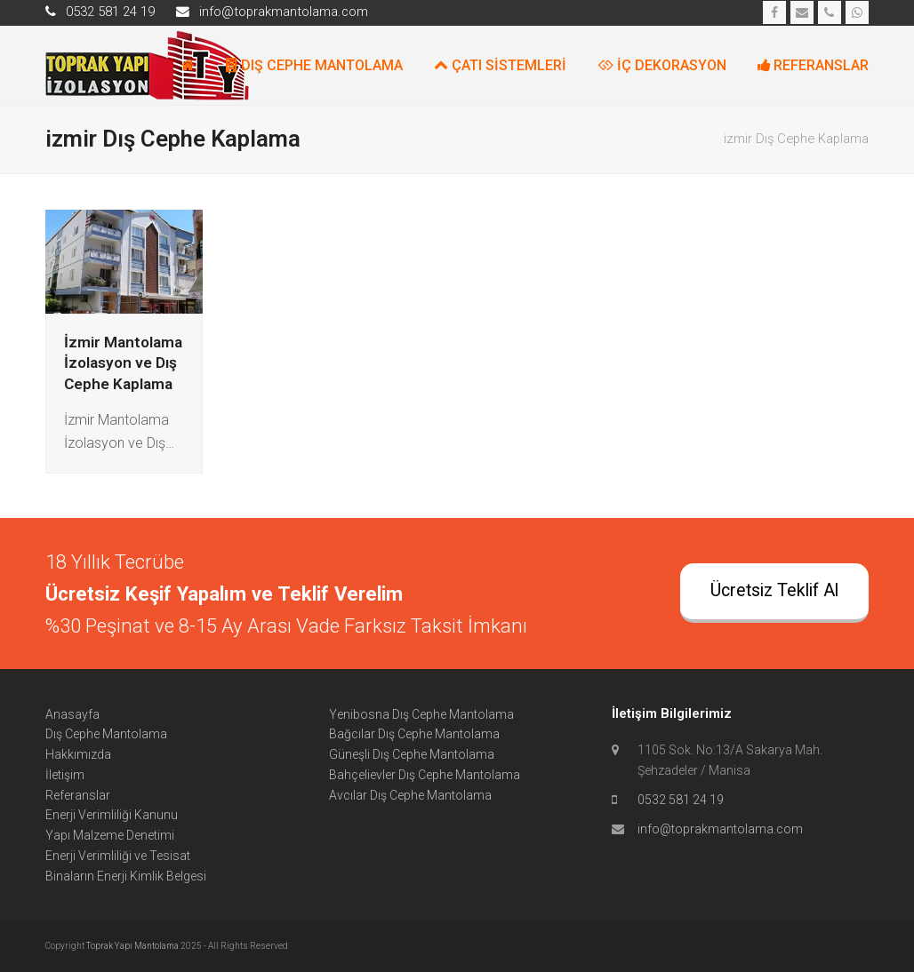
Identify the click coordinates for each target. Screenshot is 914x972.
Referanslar (77, 795)
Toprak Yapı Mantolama (133, 946)
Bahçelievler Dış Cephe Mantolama (424, 775)
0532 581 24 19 (680, 800)
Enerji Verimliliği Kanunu (111, 815)
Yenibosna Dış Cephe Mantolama (421, 714)
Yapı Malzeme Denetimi (109, 835)
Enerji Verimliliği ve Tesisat (117, 856)
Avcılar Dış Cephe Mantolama (410, 795)
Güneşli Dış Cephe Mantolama (411, 754)
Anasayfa (72, 714)
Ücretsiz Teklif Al (774, 590)
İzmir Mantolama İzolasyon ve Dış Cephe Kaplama (123, 363)
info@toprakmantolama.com (720, 829)
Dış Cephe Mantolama (106, 734)
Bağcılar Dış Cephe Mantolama (414, 734)
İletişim (64, 775)
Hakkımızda (78, 754)
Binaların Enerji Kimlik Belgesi (125, 876)
